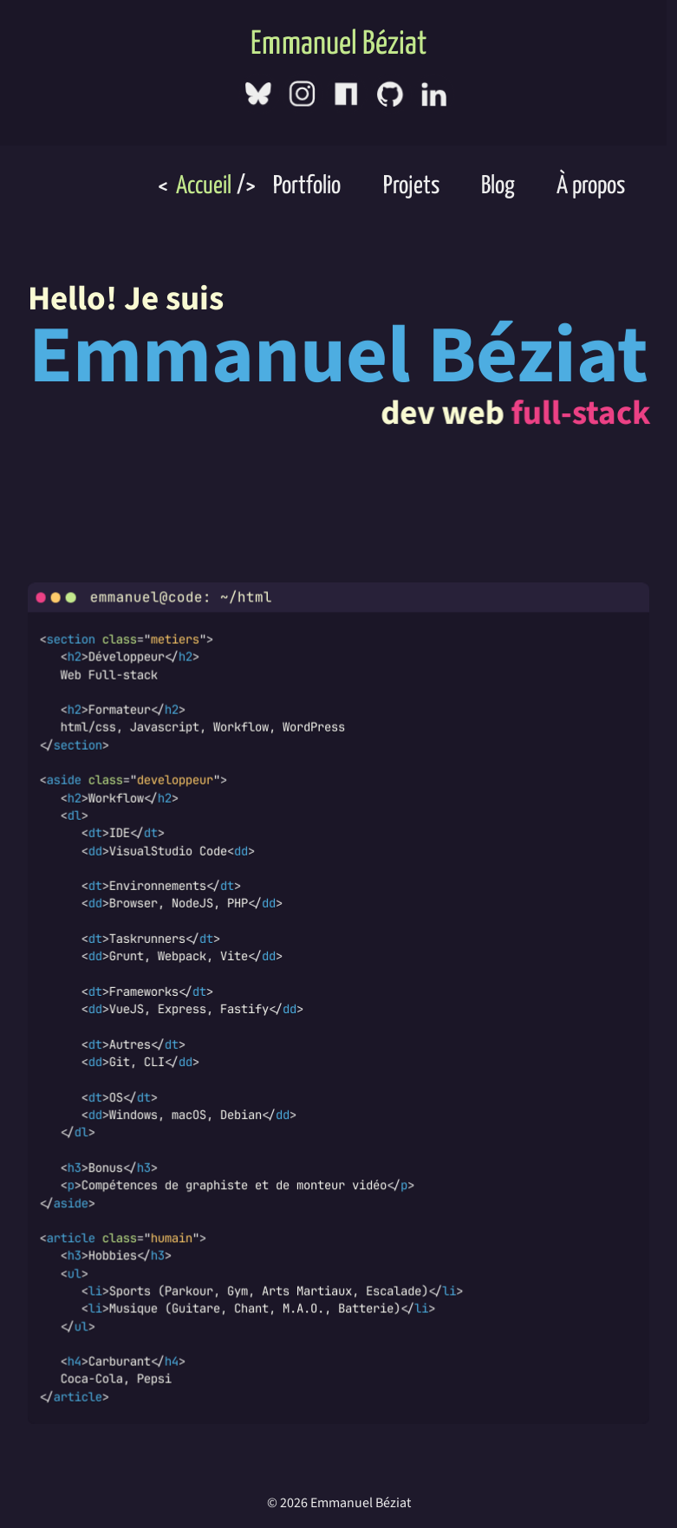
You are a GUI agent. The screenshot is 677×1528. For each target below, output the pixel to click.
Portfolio (305, 184)
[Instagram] (303, 90)
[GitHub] (390, 91)
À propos (589, 184)
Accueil (201, 184)
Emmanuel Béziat (338, 42)
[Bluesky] (258, 90)
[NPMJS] (346, 91)
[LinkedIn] (434, 92)
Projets (409, 184)
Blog (496, 184)
